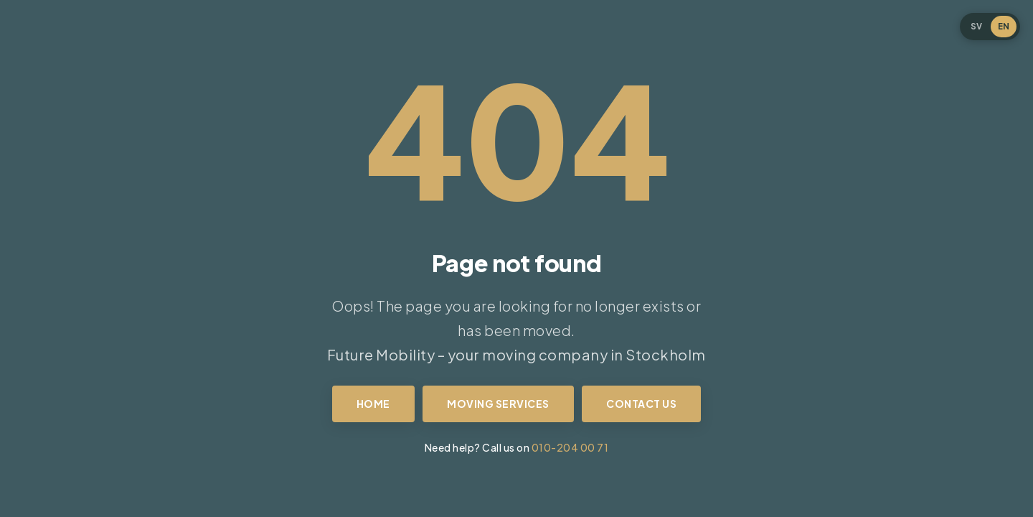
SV (976, 26)
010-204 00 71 (570, 447)
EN (1003, 26)
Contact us (641, 403)
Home (373, 403)
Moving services (498, 403)
